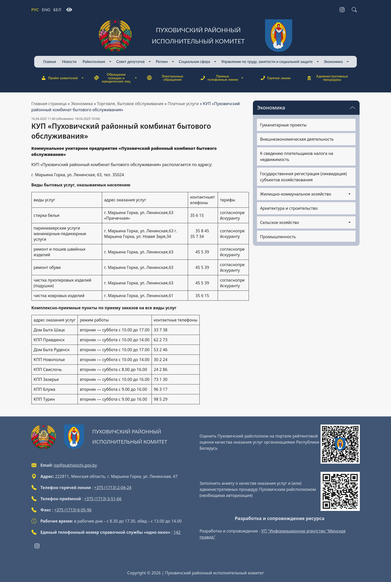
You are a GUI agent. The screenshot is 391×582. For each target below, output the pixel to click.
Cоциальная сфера (194, 61)
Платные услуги (183, 103)
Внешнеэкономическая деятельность (297, 139)
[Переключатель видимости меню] (352, 107)
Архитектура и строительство (289, 208)
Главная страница (49, 103)
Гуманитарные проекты (283, 125)
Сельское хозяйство (279, 222)
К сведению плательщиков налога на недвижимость (296, 156)
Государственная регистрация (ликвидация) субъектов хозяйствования (303, 177)
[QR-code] (340, 444)
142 (177, 532)
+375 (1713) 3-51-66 (102, 499)
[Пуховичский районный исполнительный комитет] (195, 35)
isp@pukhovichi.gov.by (75, 465)
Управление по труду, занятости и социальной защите (267, 61)
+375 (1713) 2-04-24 (112, 487)
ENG (46, 9)
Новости (69, 61)
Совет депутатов (130, 61)
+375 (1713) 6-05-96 (72, 510)
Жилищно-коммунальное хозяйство (295, 194)
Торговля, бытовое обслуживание (130, 103)
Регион (162, 61)
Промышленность (278, 236)
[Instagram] (342, 9)
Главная (49, 61)
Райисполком (94, 61)
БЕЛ (57, 9)
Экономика (333, 61)
